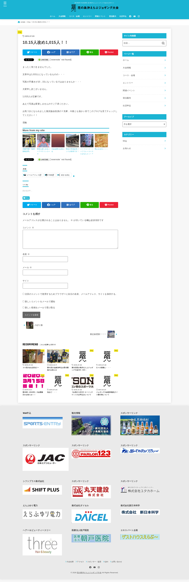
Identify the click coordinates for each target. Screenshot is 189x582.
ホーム (52, 16)
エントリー (87, 16)
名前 (26, 257)
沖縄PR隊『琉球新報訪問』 (29, 150)
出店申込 (123, 16)
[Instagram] (139, 16)
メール (27, 270)
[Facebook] (130, 16)
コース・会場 (74, 16)
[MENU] (5, 4)
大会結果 (70, 565)
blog (19, 32)
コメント (28, 227)
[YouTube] (134, 16)
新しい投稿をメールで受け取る (40, 310)
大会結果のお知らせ (57, 150)
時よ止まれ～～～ (101, 149)
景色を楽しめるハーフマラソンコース (43, 151)
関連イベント (100, 16)
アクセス (80, 565)
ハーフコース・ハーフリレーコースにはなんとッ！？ (86, 151)
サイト (26, 284)
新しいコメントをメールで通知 (40, 304)
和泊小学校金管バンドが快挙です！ (72, 150)
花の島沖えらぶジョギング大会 (89, 576)
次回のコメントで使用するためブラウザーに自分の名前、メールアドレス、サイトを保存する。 (71, 297)
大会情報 (62, 16)
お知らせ (127, 148)
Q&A (106, 565)
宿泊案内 (112, 16)
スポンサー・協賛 (94, 565)
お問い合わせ (117, 565)
